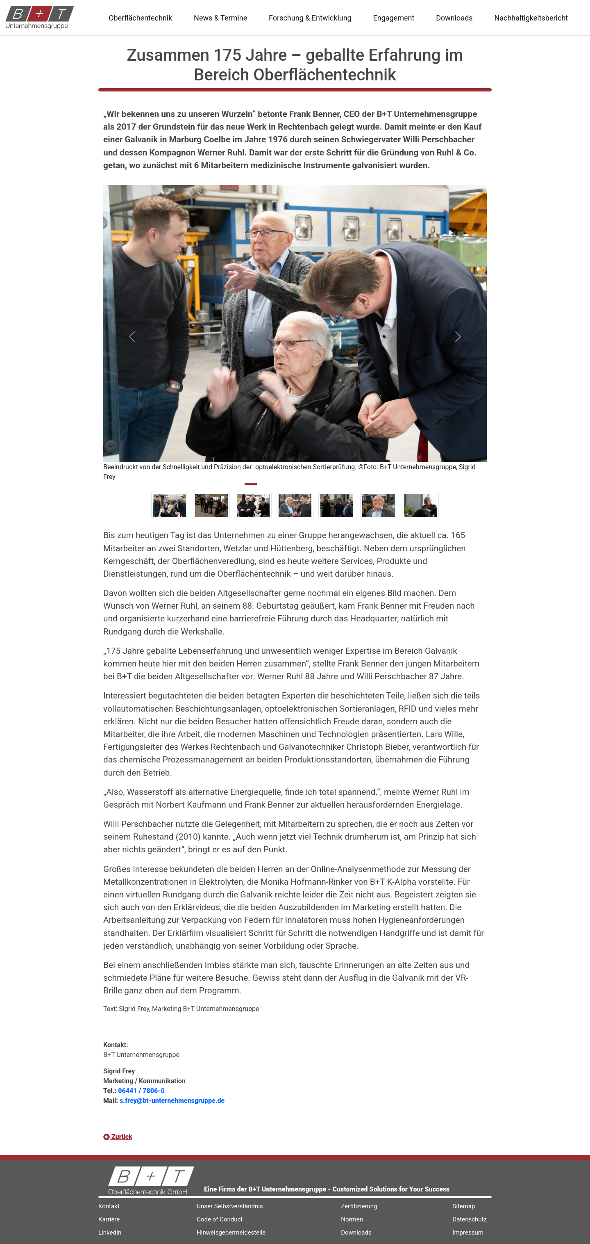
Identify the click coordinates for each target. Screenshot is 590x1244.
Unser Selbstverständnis (230, 1206)
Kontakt (109, 1206)
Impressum (467, 1232)
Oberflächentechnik (140, 18)
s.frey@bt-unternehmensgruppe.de (172, 1101)
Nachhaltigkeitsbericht (531, 18)
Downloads (454, 18)
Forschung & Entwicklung (310, 18)
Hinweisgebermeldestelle (231, 1232)
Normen (352, 1219)
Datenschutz (469, 1219)
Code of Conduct (220, 1219)
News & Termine (220, 18)
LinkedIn (109, 1232)
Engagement (394, 18)
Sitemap (463, 1206)
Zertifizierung (359, 1206)
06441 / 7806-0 (141, 1091)
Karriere (109, 1219)
